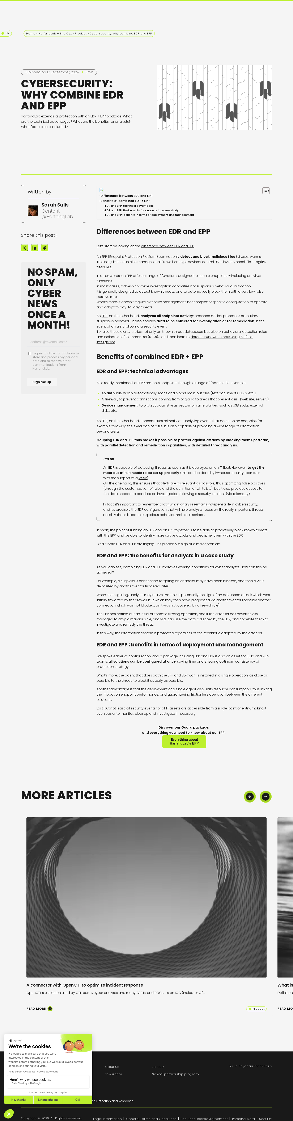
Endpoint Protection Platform (133, 256)
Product (81, 33)
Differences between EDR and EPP (127, 196)
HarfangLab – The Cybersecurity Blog (55, 33)
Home (30, 33)
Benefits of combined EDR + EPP (126, 201)
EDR (104, 315)
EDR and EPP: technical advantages (129, 206)
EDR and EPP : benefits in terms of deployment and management (150, 215)
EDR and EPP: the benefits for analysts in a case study (142, 210)
